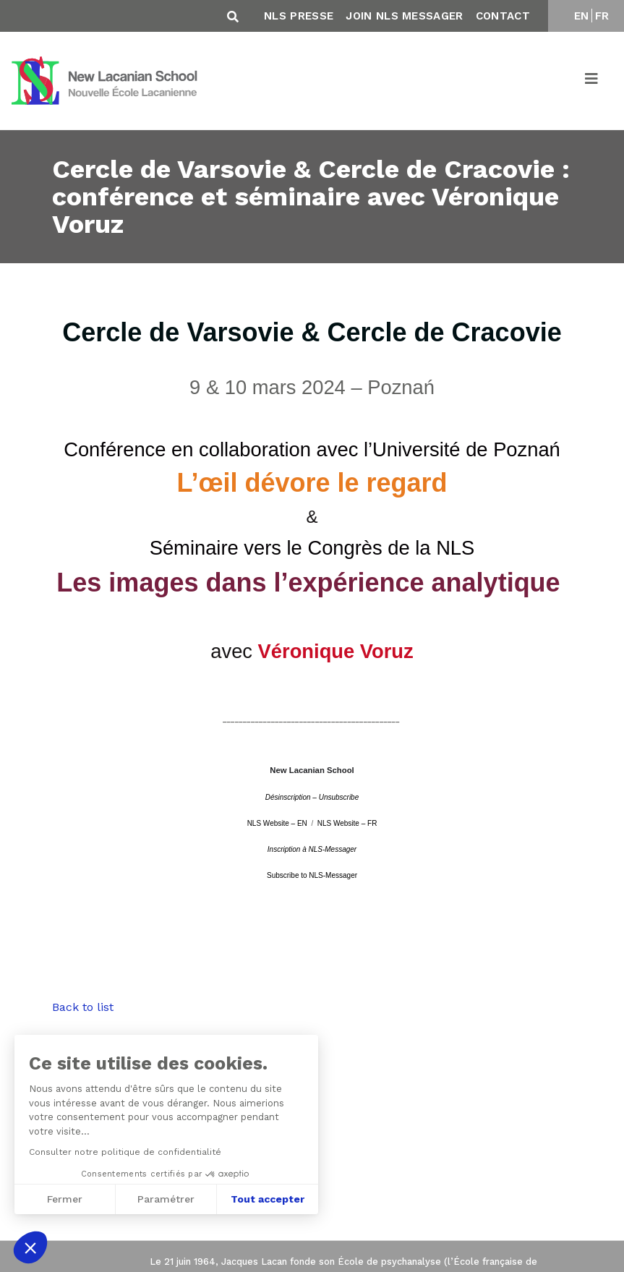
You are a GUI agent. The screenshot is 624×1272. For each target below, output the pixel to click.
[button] (30, 1247)
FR (602, 15)
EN (581, 15)
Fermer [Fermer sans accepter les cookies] (64, 1199)
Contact (503, 15)
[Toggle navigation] (592, 81)
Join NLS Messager (404, 15)
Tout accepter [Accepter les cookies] (267, 1199)
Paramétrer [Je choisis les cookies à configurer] (166, 1199)
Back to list (83, 1007)
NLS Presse (298, 15)
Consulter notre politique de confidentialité (124, 1152)
